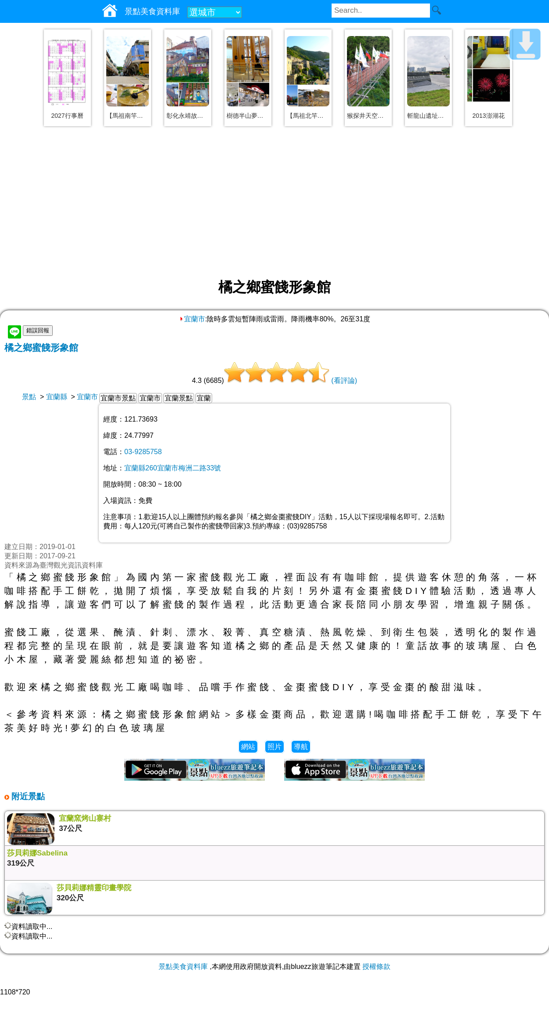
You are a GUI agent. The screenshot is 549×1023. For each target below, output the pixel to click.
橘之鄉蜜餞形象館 (41, 347)
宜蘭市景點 (118, 398)
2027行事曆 (67, 115)
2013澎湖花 (488, 115)
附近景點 (27, 796)
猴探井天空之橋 (368, 115)
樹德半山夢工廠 (248, 115)
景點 (29, 396)
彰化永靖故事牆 (187, 115)
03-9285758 (143, 451)
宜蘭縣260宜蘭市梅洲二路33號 (172, 468)
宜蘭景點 (179, 398)
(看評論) (344, 380)
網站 (248, 746)
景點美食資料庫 (183, 966)
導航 (301, 746)
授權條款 (376, 966)
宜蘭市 (192, 319)
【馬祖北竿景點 (308, 115)
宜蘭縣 (56, 396)
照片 (274, 746)
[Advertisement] (274, 203)
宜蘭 (204, 398)
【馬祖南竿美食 (127, 115)
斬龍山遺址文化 (428, 115)
